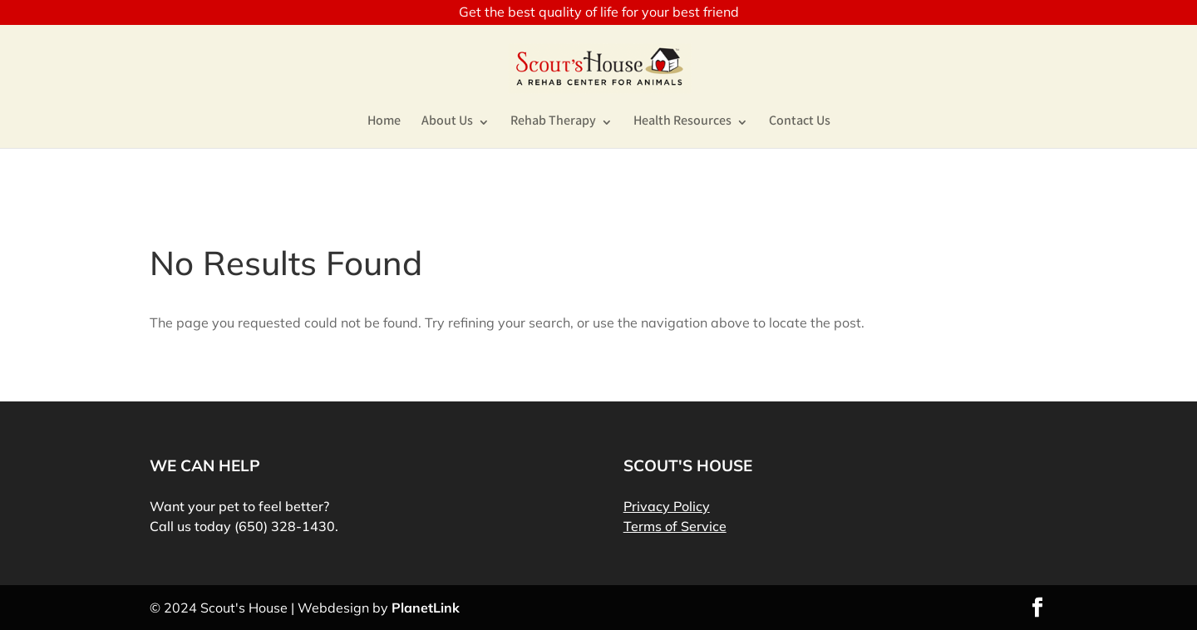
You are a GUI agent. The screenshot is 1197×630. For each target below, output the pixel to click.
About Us (447, 123)
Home (384, 123)
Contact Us (799, 123)
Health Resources (682, 123)
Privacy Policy (666, 506)
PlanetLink (426, 607)
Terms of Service (675, 526)
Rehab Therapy (553, 123)
